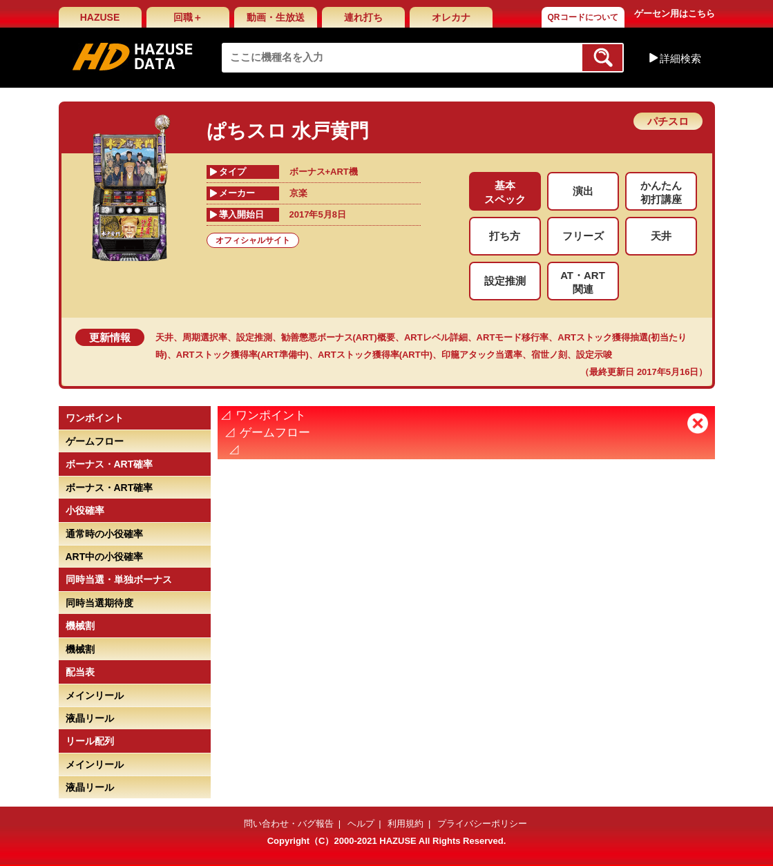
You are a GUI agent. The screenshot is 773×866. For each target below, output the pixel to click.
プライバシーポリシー (482, 823)
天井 (164, 337)
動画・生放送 (276, 17)
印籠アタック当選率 (481, 354)
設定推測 (254, 337)
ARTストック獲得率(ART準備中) (242, 354)
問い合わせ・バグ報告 (289, 823)
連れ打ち (363, 17)
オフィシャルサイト (253, 240)
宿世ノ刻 (549, 354)
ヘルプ (360, 823)
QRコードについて (583, 17)
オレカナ (451, 17)
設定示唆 (594, 354)
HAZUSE (100, 17)
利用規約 (405, 823)
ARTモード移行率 (513, 337)
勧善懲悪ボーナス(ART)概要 (338, 337)
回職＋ (187, 17)
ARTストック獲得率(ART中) (375, 354)
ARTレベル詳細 (436, 337)
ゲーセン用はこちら (674, 13)
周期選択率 (204, 337)
